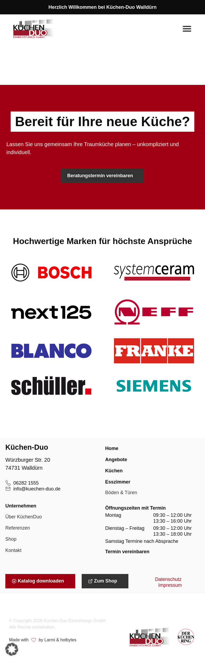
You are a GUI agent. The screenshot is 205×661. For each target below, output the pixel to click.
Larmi (49, 640)
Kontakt (13, 551)
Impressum (170, 586)
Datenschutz (168, 580)
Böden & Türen (121, 493)
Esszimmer (118, 482)
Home (112, 449)
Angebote (116, 460)
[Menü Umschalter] (187, 28)
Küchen (114, 471)
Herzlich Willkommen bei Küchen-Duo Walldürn (102, 7)
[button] (11, 649)
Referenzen (17, 528)
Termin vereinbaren (127, 552)
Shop (11, 540)
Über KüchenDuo (23, 517)
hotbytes (68, 640)
